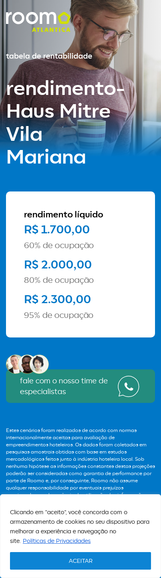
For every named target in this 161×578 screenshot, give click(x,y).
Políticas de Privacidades (57, 540)
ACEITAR (81, 560)
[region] (80, 536)
